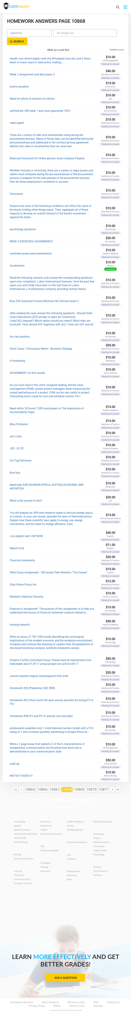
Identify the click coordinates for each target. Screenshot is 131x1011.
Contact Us (113, 993)
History (70, 817)
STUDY (21, 6)
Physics (97, 830)
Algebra (17, 817)
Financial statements (22, 552)
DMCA (57, 997)
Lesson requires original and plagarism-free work (39, 667)
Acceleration (17, 257)
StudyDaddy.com (74, 1002)
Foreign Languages (49, 842)
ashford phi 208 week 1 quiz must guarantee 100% (40, 102)
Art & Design (20, 829)
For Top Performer (21, 452)
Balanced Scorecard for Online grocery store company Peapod (47, 150)
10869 (79, 781)
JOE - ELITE (17, 440)
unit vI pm (16, 428)
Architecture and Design (25, 825)
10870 (91, 781)
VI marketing (17, 352)
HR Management (75, 821)
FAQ (96, 993)
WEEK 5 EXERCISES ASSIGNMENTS (31, 233)
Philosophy (98, 825)
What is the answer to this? (26, 492)
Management (73, 863)
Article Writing (20, 833)
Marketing (72, 867)
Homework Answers (21, 993)
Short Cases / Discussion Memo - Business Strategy (41, 340)
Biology (17, 846)
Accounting (19, 813)
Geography (45, 854)
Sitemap (97, 997)
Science (97, 858)
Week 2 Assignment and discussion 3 (32, 66)
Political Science (101, 834)
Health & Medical (75, 813)
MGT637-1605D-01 (21, 767)
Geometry (45, 862)
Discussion (16, 185)
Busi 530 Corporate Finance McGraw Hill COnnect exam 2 (44, 292)
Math (69, 871)
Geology (44, 858)
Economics (45, 813)
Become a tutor (76, 993)
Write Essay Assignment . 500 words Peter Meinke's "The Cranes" (48, 564)
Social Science (100, 862)
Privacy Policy (37, 997)
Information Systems (77, 834)
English (43, 821)
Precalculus (99, 838)
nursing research (20, 616)
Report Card (17, 539)
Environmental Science (51, 825)
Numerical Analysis (102, 813)
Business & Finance (23, 850)
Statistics (98, 867)
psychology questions (23, 221)
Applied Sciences (22, 821)
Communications (22, 871)
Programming (99, 842)
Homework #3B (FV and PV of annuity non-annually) (41, 707)
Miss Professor (19, 415)
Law (69, 846)
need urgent (17, 114)
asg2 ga (14, 755)
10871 (104, 781)
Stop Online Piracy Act (23, 576)
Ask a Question (65, 969)
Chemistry (19, 867)
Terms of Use (76, 997)
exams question (19, 78)
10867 (54, 781)
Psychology (98, 846)
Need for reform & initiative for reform (32, 90)
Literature (71, 850)
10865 (30, 781)
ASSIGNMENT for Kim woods (27, 364)
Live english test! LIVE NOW (26, 527)
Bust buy (15, 464)
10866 (42, 781)
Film (42, 838)
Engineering (46, 817)
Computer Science (23, 875)
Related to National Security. (27, 588)
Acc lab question (20, 328)
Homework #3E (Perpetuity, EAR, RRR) (32, 679)
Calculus (18, 862)
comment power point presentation (31, 245)
